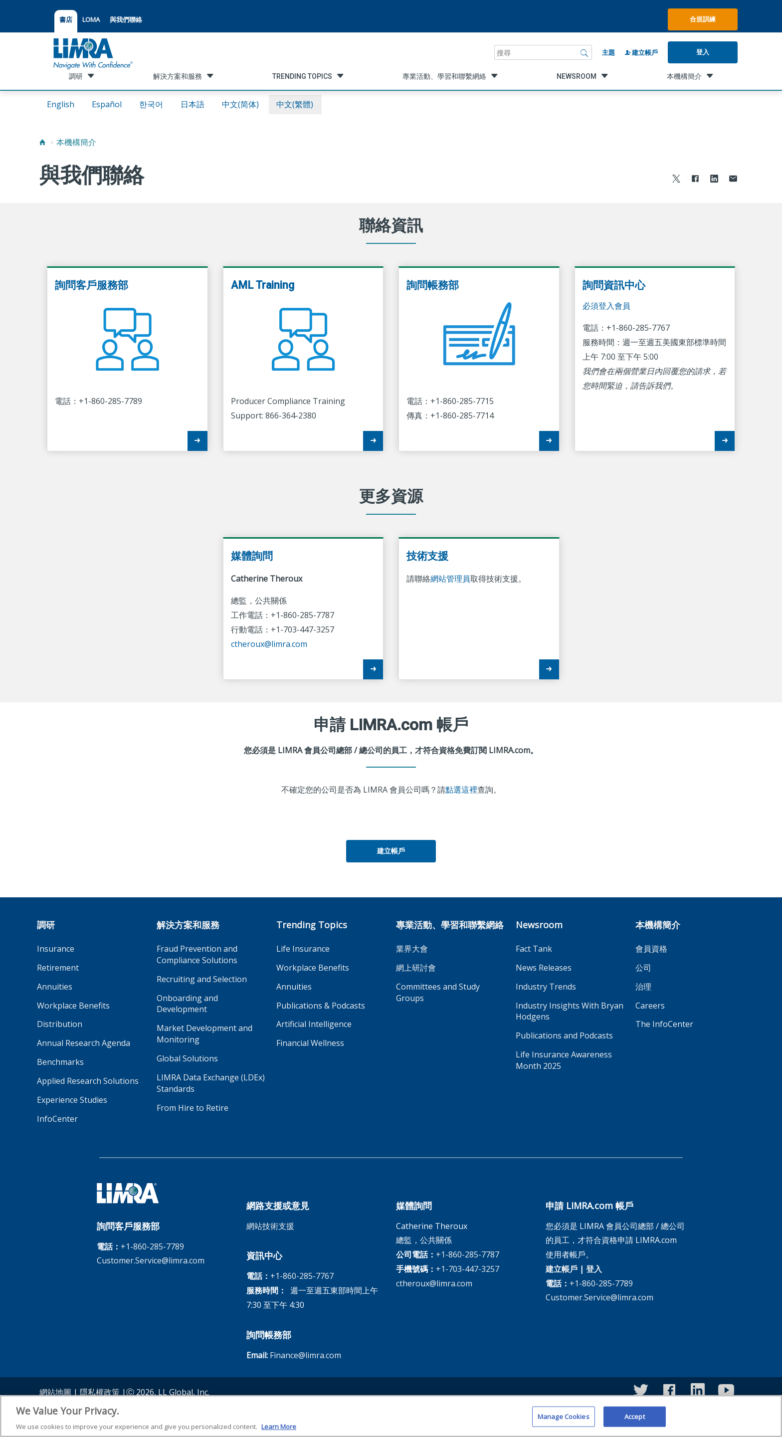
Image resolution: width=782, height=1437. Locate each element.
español (107, 104)
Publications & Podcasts (320, 1005)
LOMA (91, 19)
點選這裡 (461, 789)
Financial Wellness (310, 1042)
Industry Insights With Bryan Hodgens (569, 1011)
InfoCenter (57, 1118)
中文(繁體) (294, 104)
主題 (608, 52)
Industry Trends (546, 986)
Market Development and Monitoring (204, 1034)
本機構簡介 (76, 142)
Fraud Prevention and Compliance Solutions (197, 954)
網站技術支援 (270, 1226)
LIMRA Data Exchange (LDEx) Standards (211, 1083)
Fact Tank (534, 948)
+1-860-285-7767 (302, 1275)
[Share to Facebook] (695, 180)
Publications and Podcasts (564, 1035)
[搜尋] (584, 52)
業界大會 (412, 948)
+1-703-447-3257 (467, 1268)
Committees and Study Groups (438, 992)
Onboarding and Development (187, 1004)
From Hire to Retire (192, 1107)
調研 (46, 925)
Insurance (55, 948)
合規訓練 (703, 18)
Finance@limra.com (305, 1355)
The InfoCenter (664, 1024)
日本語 (192, 104)
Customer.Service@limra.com (150, 1260)
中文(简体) (240, 104)
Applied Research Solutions (88, 1080)
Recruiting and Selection (202, 979)
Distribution (59, 1024)
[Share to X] (676, 180)
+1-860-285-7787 (467, 1254)
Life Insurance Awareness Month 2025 (564, 1060)
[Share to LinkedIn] (714, 180)
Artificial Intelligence (314, 1024)
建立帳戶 (641, 52)
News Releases (544, 967)
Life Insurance (303, 948)
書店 (65, 19)
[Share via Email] (733, 180)
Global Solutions (187, 1058)
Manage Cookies (563, 1422)
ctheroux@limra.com (269, 643)
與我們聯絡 (126, 19)
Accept (634, 1422)
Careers (650, 1005)
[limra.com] (92, 52)
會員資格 (651, 948)
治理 (643, 986)
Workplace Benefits (73, 1005)
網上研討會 (416, 967)
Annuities (54, 986)
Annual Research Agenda (83, 1042)
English (60, 104)
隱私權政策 (100, 1392)
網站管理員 (450, 578)
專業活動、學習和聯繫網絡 (450, 925)
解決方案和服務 (188, 925)
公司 (643, 967)
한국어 (151, 104)
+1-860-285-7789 (152, 1246)
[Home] (42, 142)
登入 (702, 51)
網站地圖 (55, 1392)
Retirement (58, 967)
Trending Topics (311, 925)
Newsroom (539, 925)
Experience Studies (72, 1099)
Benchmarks (60, 1061)
